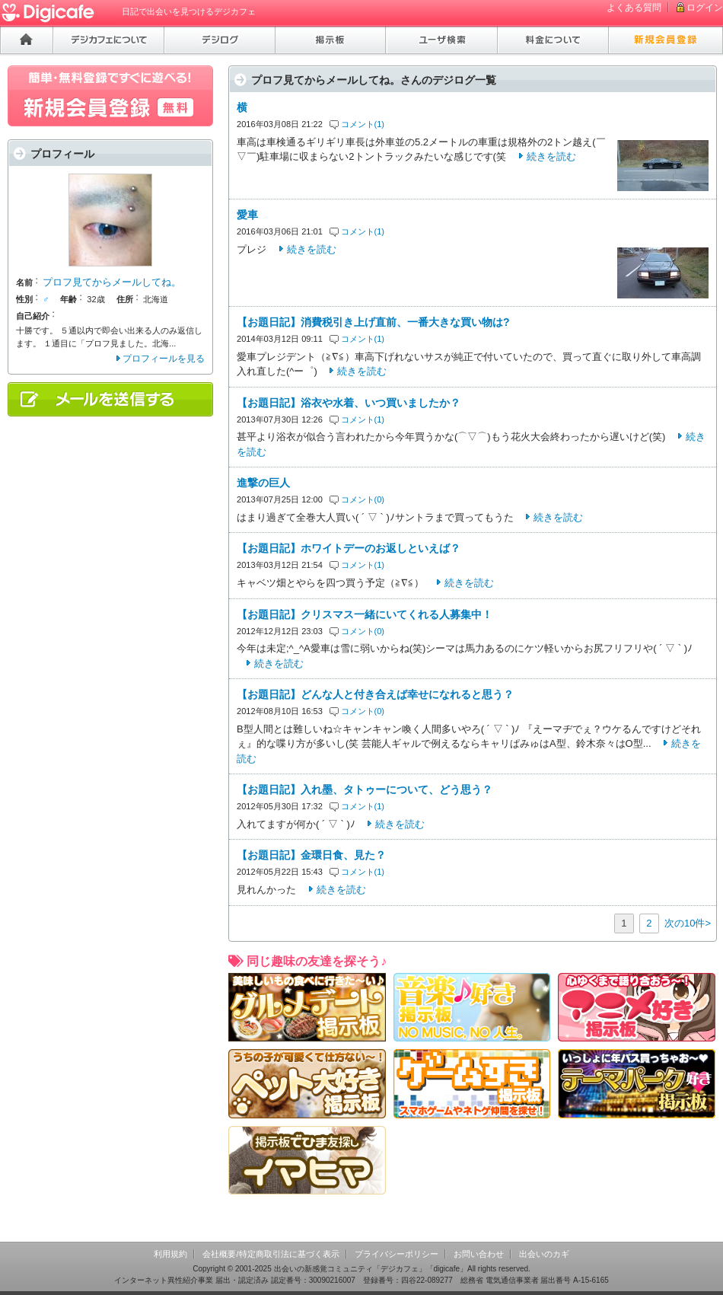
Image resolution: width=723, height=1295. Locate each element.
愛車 (247, 215)
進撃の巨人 (263, 483)
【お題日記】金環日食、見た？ (311, 855)
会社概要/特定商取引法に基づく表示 (270, 1253)
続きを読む (551, 156)
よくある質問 (634, 7)
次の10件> (687, 923)
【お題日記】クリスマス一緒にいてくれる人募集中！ (364, 614)
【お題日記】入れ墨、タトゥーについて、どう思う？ (364, 789)
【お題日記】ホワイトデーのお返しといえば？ (348, 548)
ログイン (704, 7)
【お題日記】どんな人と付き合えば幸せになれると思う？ (375, 694)
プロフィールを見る (164, 358)
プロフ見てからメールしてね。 (112, 282)
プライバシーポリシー (396, 1253)
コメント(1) (363, 124)
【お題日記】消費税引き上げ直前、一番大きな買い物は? (373, 322)
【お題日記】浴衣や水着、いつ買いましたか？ (348, 403)
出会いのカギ (544, 1253)
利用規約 (170, 1253)
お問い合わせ (479, 1253)
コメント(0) (363, 499)
